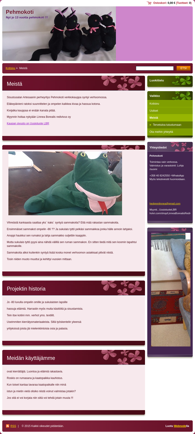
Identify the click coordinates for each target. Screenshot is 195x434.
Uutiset (154, 110)
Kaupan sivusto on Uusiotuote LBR (28, 123)
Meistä (154, 117)
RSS (13, 426)
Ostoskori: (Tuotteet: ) (172, 3)
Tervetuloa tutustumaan (167, 124)
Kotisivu (10, 68)
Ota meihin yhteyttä (161, 131)
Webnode (180, 426)
